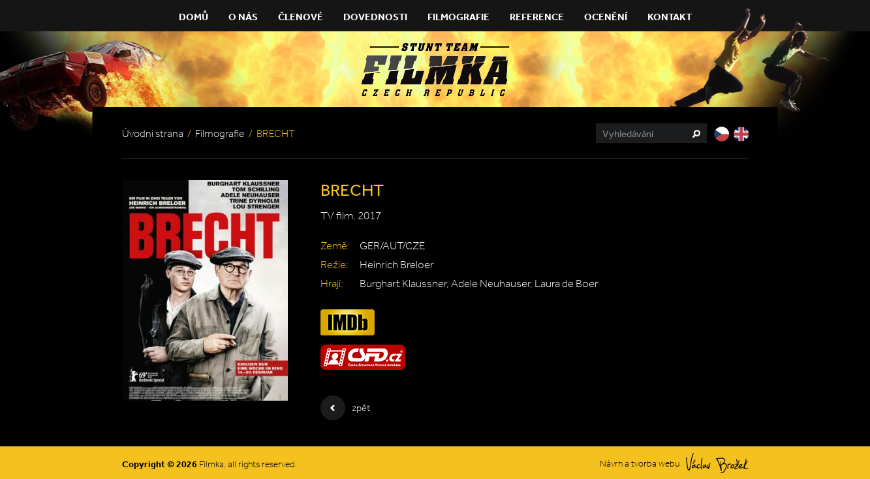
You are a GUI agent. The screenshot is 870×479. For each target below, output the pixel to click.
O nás (243, 16)
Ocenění (605, 16)
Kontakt (669, 16)
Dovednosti (375, 16)
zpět (345, 407)
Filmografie (458, 16)
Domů (193, 16)
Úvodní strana (152, 133)
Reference (537, 16)
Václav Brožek (717, 463)
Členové (300, 16)
